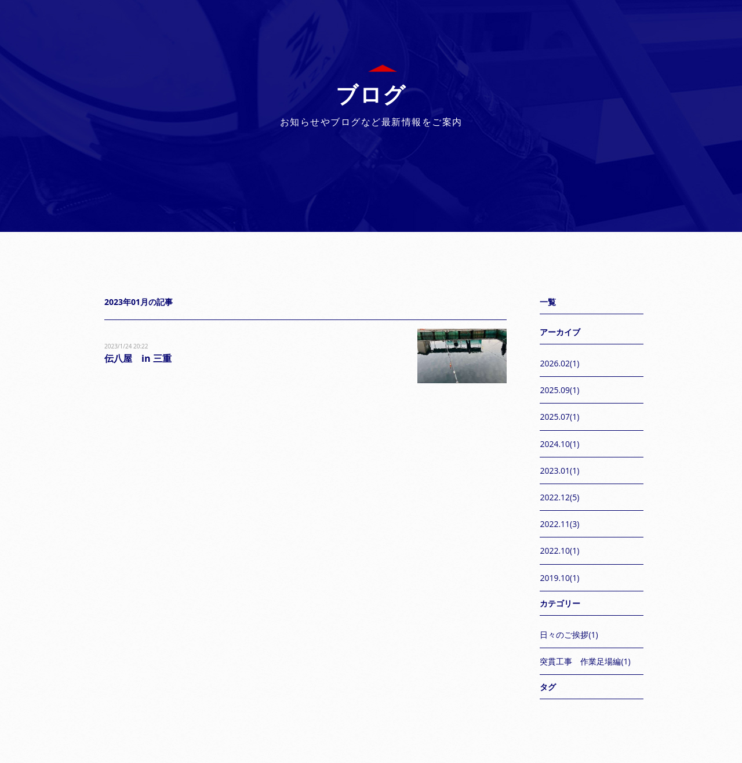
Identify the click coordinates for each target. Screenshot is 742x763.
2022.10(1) (559, 550)
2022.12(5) (559, 497)
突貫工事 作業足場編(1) (585, 661)
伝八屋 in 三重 (138, 358)
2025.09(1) (559, 389)
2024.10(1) (559, 443)
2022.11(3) (559, 523)
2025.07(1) (559, 416)
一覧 (548, 301)
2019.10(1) (559, 577)
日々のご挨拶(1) (569, 634)
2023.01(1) (559, 470)
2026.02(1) (559, 363)
